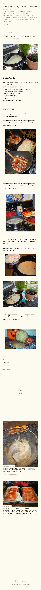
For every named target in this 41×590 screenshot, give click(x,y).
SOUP (8, 362)
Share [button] (4, 360)
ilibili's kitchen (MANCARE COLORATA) (20, 7)
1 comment (11, 516)
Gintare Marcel (26, 584)
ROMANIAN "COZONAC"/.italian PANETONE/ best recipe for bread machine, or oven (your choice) (20, 511)
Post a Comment (12, 474)
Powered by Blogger (20, 581)
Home (6, 25)
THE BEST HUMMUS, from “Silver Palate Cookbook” (19, 470)
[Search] (37, 3)
